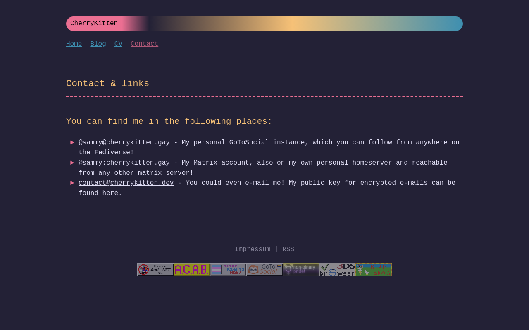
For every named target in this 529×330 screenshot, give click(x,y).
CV (118, 44)
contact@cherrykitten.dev (126, 183)
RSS (288, 249)
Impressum (252, 249)
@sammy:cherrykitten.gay (124, 162)
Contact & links (108, 84)
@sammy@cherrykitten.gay (124, 142)
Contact (144, 44)
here (110, 193)
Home (74, 44)
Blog (98, 44)
